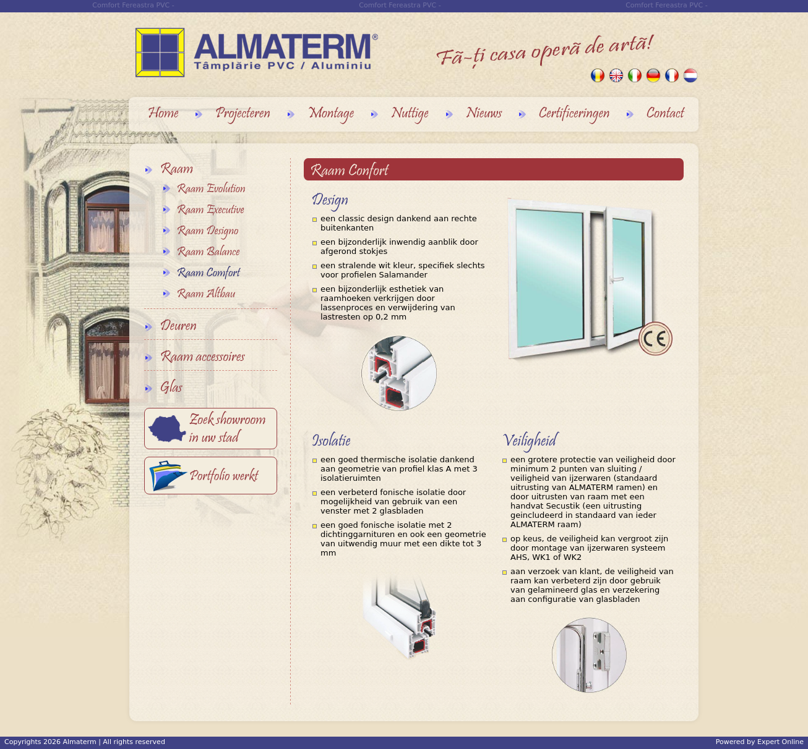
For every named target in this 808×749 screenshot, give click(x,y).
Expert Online (780, 742)
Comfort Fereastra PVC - (400, 5)
